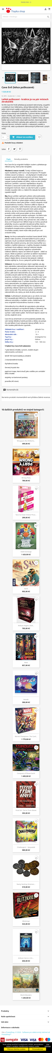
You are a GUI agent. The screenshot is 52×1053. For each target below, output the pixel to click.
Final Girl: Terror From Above (26, 810)
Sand (26, 589)
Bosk (26, 662)
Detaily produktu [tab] (21, 159)
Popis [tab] (8, 159)
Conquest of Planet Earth (26, 773)
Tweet (14, 149)
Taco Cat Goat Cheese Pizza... (26, 515)
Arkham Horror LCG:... (26, 958)
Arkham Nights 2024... (26, 626)
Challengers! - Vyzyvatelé (26, 847)
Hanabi (26, 699)
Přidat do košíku (22, 137)
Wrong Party (26, 478)
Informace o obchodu (10, 1027)
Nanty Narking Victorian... (26, 884)
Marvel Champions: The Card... (26, 736)
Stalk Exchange (26, 552)
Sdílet (9, 149)
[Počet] (4, 137)
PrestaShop (10, 1032)
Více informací (48, 1045)
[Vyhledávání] (26, 16)
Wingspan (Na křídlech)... (26, 441)
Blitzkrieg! (26, 921)
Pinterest (20, 149)
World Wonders (26, 995)
